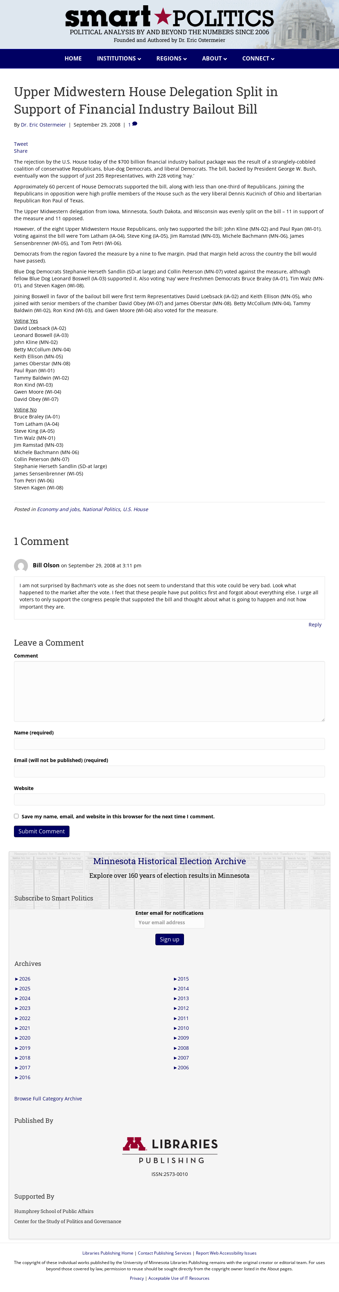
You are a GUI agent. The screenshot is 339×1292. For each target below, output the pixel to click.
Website (24, 788)
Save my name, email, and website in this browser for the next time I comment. (118, 816)
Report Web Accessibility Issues (226, 1253)
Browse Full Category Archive (48, 1098)
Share (21, 151)
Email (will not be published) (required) (61, 760)
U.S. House (135, 509)
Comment (26, 655)
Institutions (116, 58)
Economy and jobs (58, 509)
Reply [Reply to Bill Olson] (315, 624)
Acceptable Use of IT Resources (178, 1278)
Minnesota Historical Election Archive (169, 861)
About (212, 58)
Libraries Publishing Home (107, 1253)
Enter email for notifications (169, 919)
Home (73, 58)
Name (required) (34, 732)
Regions (169, 58)
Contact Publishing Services (164, 1253)
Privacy (137, 1278)
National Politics (101, 509)
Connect (255, 58)
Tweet (21, 144)
